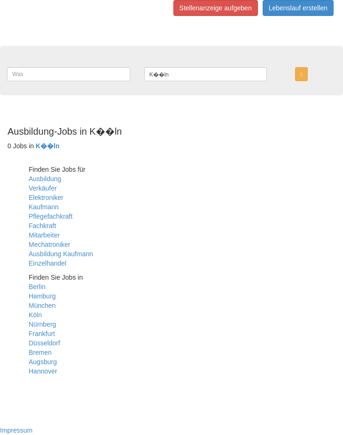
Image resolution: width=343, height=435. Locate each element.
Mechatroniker (49, 244)
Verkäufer (43, 188)
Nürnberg (42, 324)
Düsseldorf (44, 343)
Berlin (37, 286)
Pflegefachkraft (50, 216)
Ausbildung (45, 179)
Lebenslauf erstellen (298, 8)
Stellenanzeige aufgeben (215, 8)
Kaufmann (44, 207)
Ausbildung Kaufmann (61, 254)
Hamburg (42, 296)
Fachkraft (42, 225)
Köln (35, 315)
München (42, 305)
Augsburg (43, 362)
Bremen (40, 352)
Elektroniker (46, 197)
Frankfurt (42, 333)
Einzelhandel (47, 263)
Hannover (43, 371)
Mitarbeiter (44, 235)
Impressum (16, 430)
